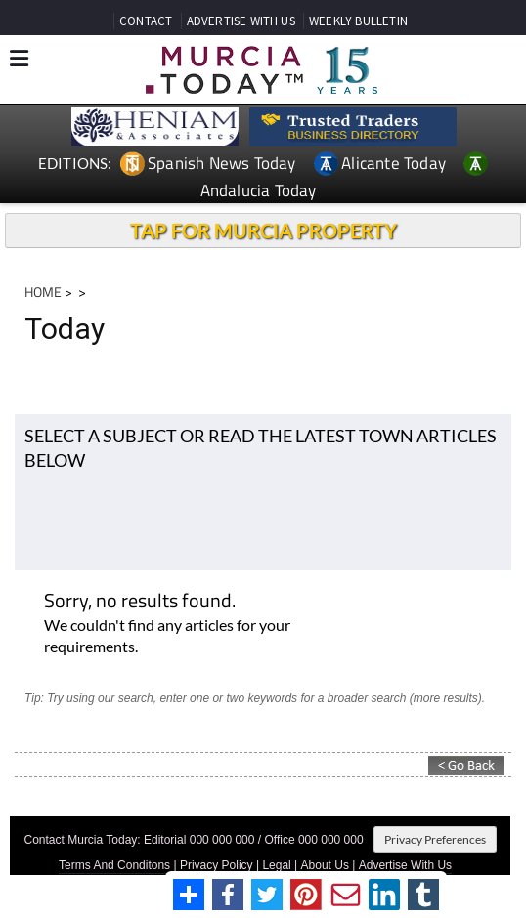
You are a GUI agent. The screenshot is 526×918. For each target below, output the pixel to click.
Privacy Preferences (435, 839)
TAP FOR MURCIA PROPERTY (263, 230)
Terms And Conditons (114, 865)
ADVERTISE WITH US (241, 21)
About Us (325, 865)
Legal (276, 865)
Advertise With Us (405, 865)
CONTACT (145, 21)
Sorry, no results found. (140, 602)
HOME (43, 291)
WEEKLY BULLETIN (358, 21)
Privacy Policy (216, 865)
